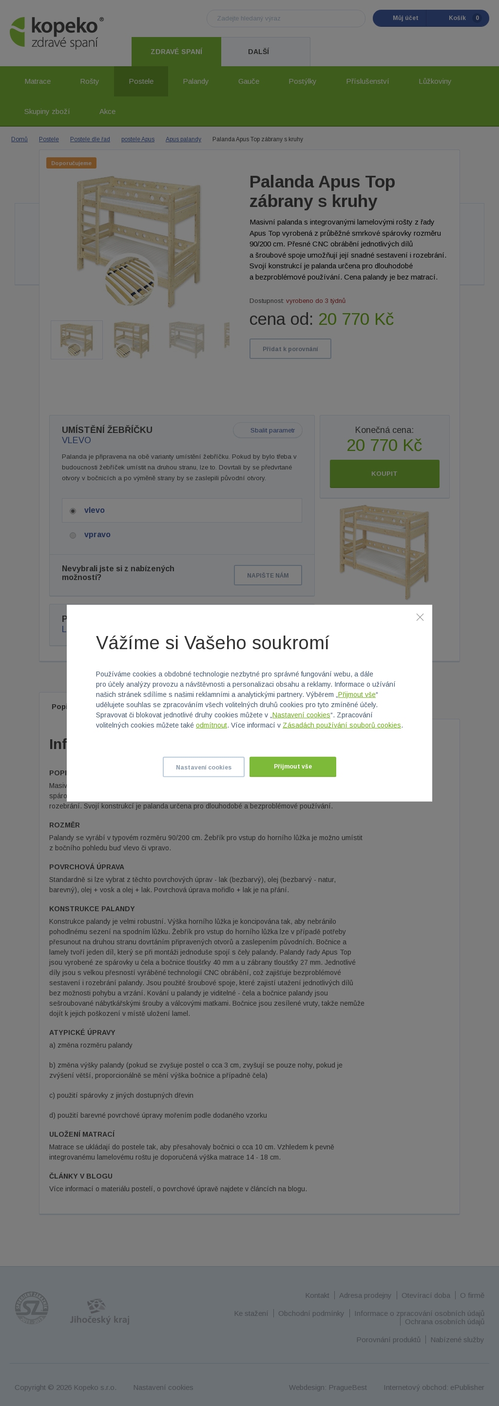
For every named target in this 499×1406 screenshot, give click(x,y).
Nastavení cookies (301, 715)
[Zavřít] (420, 616)
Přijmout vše (357, 694)
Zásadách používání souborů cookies (342, 725)
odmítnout (211, 725)
